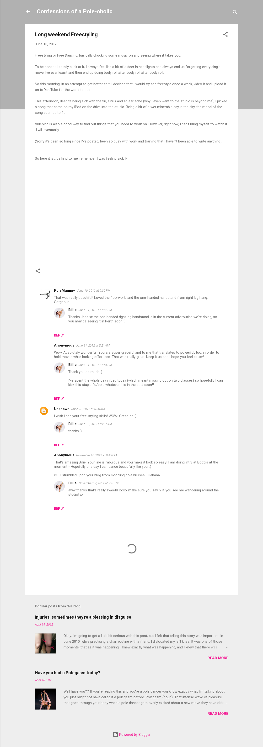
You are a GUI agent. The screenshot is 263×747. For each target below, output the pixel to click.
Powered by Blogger (131, 734)
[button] (225, 35)
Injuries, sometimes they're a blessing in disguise (83, 617)
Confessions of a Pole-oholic (75, 11)
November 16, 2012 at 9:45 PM (96, 455)
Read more (218, 658)
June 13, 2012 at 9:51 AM (95, 424)
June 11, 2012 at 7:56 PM (95, 365)
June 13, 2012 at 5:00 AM (88, 409)
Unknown (62, 409)
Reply (59, 335)
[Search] (235, 13)
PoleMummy (64, 290)
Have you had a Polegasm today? (67, 672)
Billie (72, 310)
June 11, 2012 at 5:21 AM (93, 345)
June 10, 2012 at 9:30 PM (93, 290)
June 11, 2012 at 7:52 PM (95, 310)
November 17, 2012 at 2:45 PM (99, 483)
